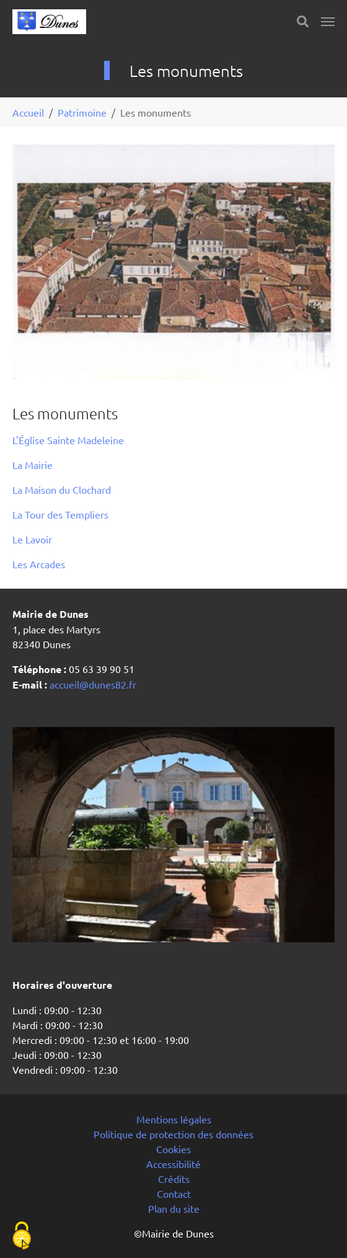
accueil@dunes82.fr (91, 684)
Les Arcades (38, 564)
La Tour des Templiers (60, 514)
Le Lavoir (32, 539)
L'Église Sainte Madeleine (68, 440)
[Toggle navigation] (328, 21)
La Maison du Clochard (61, 489)
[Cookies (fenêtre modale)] (21, 1236)
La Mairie (32, 464)
